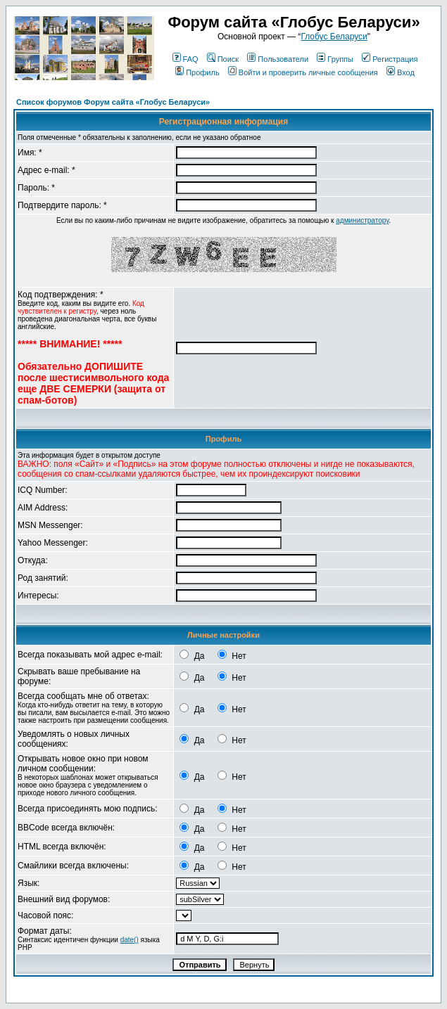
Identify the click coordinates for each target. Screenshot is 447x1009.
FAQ (185, 59)
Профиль (197, 72)
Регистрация (389, 59)
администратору (362, 220)
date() (129, 940)
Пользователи (277, 59)
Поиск (223, 59)
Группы (335, 59)
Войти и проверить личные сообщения (303, 72)
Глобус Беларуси (334, 36)
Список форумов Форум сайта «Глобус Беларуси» (113, 102)
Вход (400, 72)
